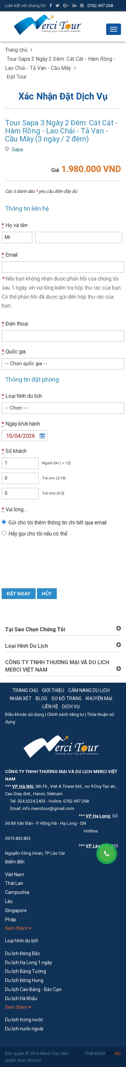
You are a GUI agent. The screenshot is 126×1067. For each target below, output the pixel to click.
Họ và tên (15, 225)
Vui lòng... (14, 509)
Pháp (10, 919)
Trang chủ (25, 690)
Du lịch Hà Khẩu (21, 998)
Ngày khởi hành (21, 424)
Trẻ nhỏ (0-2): (53, 493)
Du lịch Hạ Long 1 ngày (28, 962)
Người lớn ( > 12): (57, 463)
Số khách (14, 451)
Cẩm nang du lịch (89, 690)
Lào (9, 901)
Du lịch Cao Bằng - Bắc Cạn (33, 989)
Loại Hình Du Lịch (26, 646)
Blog (41, 698)
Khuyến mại (99, 698)
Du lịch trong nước (24, 1019)
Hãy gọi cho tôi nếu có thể (37, 533)
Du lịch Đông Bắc (22, 953)
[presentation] (53, 568)
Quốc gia (14, 351)
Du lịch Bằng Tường (25, 971)
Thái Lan (14, 883)
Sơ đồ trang (66, 698)
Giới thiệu (53, 690)
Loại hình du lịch (22, 396)
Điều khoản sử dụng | (26, 714)
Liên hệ (50, 706)
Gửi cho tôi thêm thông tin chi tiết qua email (57, 522)
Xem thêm (18, 928)
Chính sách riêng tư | (67, 714)
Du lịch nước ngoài (24, 1028)
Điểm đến (15, 861)
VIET (113, 1053)
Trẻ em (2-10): (54, 478)
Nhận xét (21, 698)
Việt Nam (14, 874)
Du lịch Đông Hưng (24, 980)
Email (9, 255)
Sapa (17, 149)
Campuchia (17, 892)
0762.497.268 (100, 5)
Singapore (16, 910)
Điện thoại (15, 324)
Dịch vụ (71, 706)
